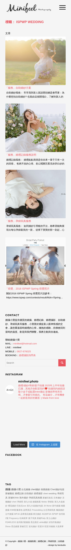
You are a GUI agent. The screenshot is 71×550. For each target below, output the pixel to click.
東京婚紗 (37, 514)
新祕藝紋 (9, 493)
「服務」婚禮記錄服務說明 (20, 154)
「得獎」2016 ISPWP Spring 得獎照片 (27, 288)
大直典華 (59, 526)
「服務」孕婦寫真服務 (18, 220)
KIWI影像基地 (16, 510)
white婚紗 (43, 522)
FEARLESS (10, 522)
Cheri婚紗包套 (57, 489)
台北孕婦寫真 (49, 510)
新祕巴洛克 (48, 498)
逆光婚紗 (33, 526)
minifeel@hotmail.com (25, 343)
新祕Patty (41, 518)
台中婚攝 (9, 514)
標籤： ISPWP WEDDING (24, 22)
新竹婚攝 (56, 506)
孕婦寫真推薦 (35, 497)
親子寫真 (32, 518)
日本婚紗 (58, 498)
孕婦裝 (51, 502)
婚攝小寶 (16, 489)
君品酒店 (35, 522)
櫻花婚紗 (12, 506)
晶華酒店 (27, 510)
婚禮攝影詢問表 (27, 355)
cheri (14, 502)
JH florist (48, 506)
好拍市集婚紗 (55, 522)
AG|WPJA (46, 514)
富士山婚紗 (51, 518)
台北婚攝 (25, 489)
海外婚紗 (23, 497)
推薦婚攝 (45, 489)
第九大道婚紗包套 (35, 506)
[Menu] (61, 7)
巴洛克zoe (21, 506)
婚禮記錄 (19, 493)
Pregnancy (14, 518)
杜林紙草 (23, 518)
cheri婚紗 (35, 489)
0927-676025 (24, 351)
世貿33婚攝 (49, 526)
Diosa (7, 526)
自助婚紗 (28, 493)
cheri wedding (49, 493)
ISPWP (55, 514)
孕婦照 (20, 502)
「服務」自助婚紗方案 (18, 87)
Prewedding (37, 510)
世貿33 (41, 526)
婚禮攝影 (38, 493)
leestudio (62, 545)
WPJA (17, 514)
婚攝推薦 (37, 502)
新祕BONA (13, 497)
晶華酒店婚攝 (26, 514)
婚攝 (7, 489)
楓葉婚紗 (60, 510)
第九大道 (28, 502)
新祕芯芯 (24, 526)
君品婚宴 (15, 526)
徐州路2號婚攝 (23, 522)
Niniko (44, 502)
